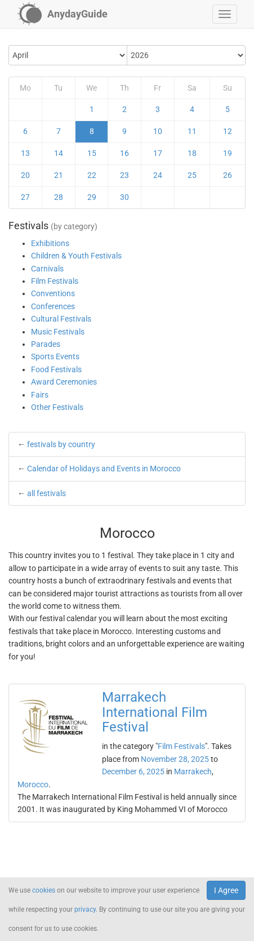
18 (192, 153)
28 (58, 197)
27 (25, 197)
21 (58, 175)
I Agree (226, 890)
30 (124, 197)
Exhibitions (50, 243)
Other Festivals (57, 407)
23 (124, 175)
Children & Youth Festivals (76, 255)
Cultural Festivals (61, 318)
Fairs (39, 394)
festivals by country (61, 444)
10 (157, 131)
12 (227, 131)
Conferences (53, 306)
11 (192, 131)
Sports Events (55, 356)
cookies (43, 890)
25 (192, 175)
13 (25, 153)
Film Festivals (54, 281)
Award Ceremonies (64, 381)
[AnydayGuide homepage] (62, 14)
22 (91, 175)
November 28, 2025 (175, 759)
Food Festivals (56, 369)
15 (91, 153)
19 (227, 153)
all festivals (46, 493)
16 (124, 153)
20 (25, 175)
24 (157, 175)
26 (227, 175)
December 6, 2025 (133, 771)
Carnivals (47, 268)
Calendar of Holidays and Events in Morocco (104, 468)
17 (157, 153)
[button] (224, 14)
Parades (45, 344)
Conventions (53, 293)
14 (58, 153)
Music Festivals (57, 331)
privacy (85, 909)
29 (91, 197)
